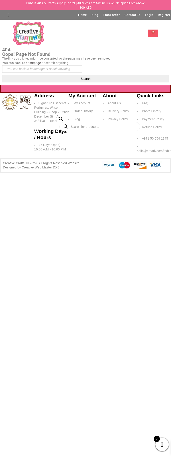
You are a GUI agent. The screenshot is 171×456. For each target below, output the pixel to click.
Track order (111, 15)
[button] (8, 15)
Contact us (132, 15)
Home (82, 15)
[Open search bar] (61, 120)
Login (149, 15)
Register (164, 15)
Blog (95, 15)
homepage (33, 63)
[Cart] (153, 33)
